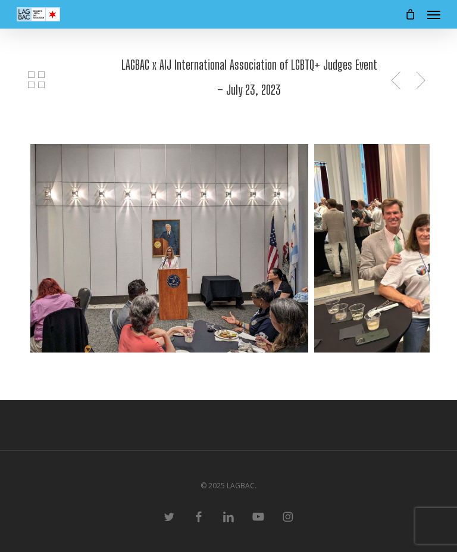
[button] (433, 14)
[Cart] (410, 14)
